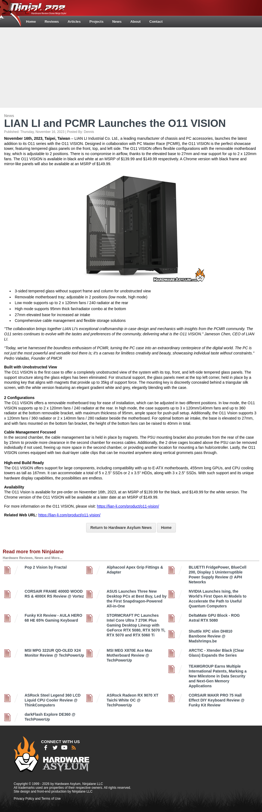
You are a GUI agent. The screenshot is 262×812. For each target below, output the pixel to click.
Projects (96, 21)
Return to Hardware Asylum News (121, 527)
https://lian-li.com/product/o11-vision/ (128, 506)
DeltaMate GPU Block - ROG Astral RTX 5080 (214, 617)
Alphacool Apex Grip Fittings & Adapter (135, 569)
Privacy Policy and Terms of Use (37, 799)
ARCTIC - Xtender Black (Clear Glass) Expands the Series (216, 652)
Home (31, 21)
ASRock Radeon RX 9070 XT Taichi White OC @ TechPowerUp (132, 700)
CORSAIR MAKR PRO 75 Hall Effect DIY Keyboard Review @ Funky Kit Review (216, 700)
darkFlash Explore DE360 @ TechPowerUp (50, 716)
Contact (155, 21)
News (116, 21)
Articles (74, 21)
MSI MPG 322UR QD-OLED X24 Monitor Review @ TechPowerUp (54, 652)
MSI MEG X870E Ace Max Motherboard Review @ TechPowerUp (129, 655)
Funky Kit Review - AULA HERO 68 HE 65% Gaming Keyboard (53, 617)
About (135, 21)
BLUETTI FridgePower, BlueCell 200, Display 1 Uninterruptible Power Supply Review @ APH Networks (217, 574)
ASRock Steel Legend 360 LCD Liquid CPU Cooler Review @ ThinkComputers (53, 700)
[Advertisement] (131, 67)
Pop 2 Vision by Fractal (46, 567)
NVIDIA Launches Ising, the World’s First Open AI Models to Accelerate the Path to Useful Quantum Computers (217, 598)
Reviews (52, 21)
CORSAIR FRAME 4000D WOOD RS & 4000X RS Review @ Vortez (54, 593)
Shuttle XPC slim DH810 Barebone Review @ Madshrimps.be (210, 636)
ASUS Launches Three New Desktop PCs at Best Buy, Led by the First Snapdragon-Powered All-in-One (137, 598)
